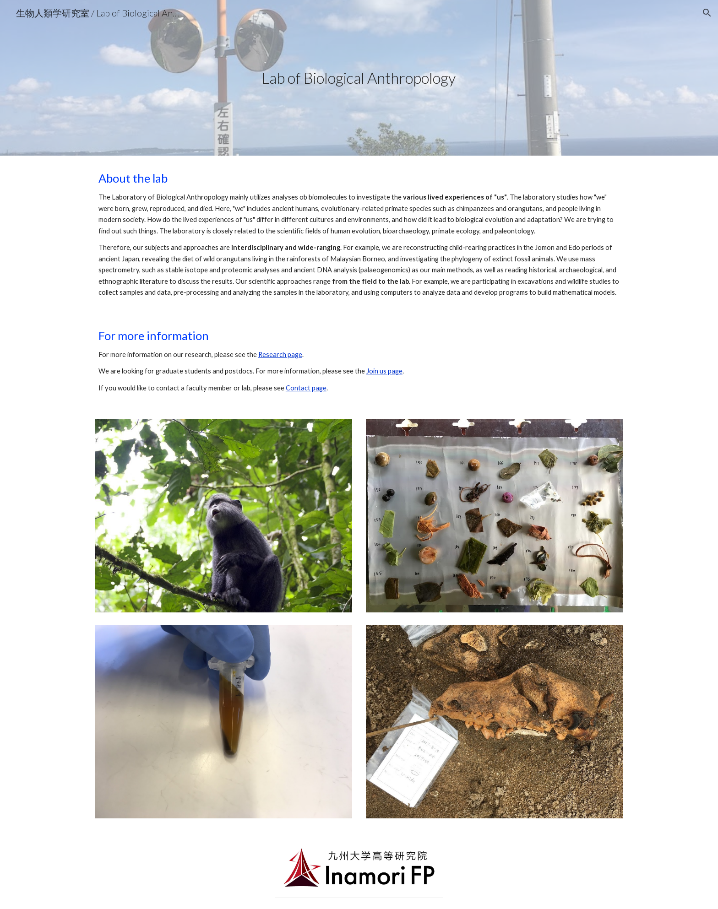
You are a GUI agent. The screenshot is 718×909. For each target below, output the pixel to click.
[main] (359, 78)
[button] (707, 13)
